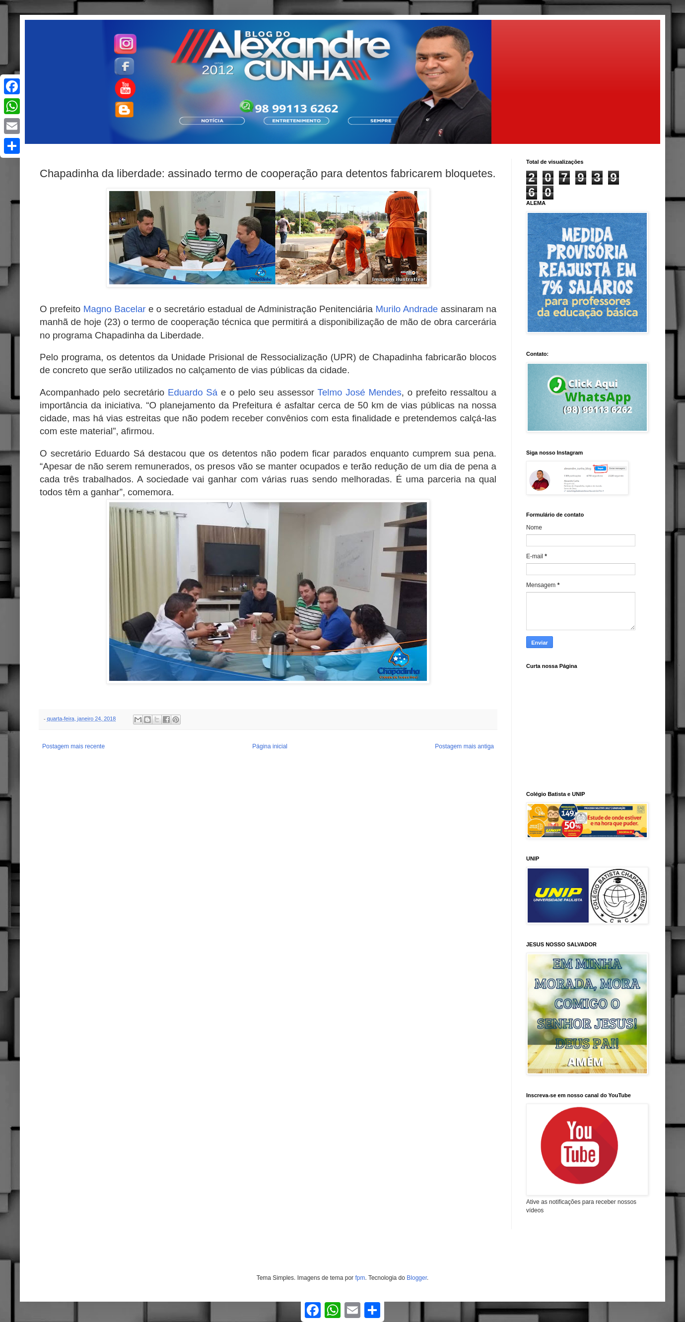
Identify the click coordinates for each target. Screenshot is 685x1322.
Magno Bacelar (114, 309)
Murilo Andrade (406, 309)
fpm (360, 1277)
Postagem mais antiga (464, 746)
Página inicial (269, 746)
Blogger (417, 1277)
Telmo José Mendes (360, 392)
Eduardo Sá (192, 392)
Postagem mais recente (73, 746)
